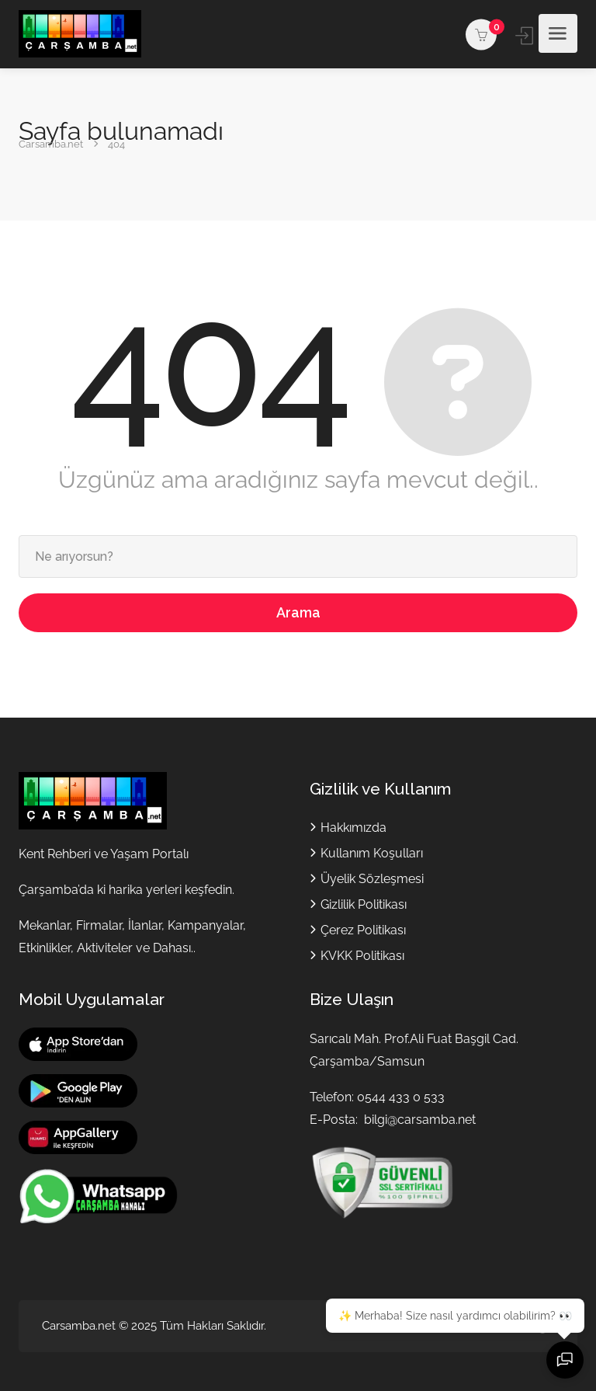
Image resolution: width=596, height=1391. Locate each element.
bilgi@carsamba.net (420, 1119)
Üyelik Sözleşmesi (372, 878)
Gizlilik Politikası (364, 904)
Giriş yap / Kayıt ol (525, 35)
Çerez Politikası (363, 930)
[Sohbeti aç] (565, 1360)
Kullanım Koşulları (372, 853)
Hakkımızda (353, 827)
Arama (298, 612)
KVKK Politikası (362, 955)
